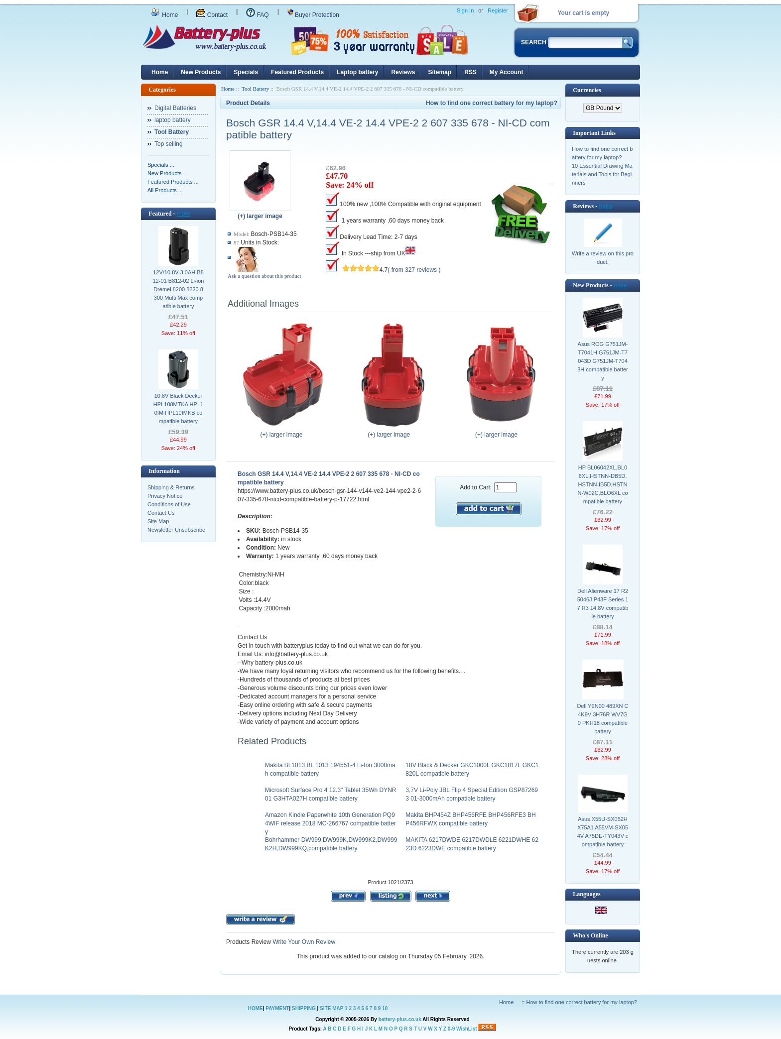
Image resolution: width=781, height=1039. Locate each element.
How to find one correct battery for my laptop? (491, 103)
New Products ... (167, 173)
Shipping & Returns (171, 487)
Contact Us (160, 513)
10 (385, 1008)
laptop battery (172, 119)
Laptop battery (357, 72)
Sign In (465, 10)
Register (498, 10)
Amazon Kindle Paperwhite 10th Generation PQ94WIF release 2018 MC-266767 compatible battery (330, 823)
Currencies (587, 90)
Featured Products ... (173, 182)
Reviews (403, 72)
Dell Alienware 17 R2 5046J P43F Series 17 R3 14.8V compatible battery (603, 603)
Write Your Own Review (303, 941)
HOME (255, 1008)
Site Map (158, 521)
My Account (506, 72)
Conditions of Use (169, 504)
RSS (470, 72)
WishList (466, 1029)
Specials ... (160, 165)
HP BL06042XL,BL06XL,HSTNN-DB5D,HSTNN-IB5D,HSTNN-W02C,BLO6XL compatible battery (602, 484)
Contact (212, 14)
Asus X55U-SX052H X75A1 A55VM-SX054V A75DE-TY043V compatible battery (603, 831)
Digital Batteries (175, 108)
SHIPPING (304, 1008)
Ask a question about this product (264, 276)
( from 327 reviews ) (414, 269)
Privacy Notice (164, 496)
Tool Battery (255, 89)
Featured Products (297, 72)
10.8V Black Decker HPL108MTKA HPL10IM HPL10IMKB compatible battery (178, 408)
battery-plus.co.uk (400, 1019)
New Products (201, 72)
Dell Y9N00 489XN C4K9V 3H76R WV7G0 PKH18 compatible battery (602, 718)
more (183, 213)
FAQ (257, 14)
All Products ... (165, 190)
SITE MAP (331, 1008)
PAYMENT (277, 1008)
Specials (246, 72)
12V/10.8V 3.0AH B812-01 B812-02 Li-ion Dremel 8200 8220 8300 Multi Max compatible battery (178, 289)
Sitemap (439, 72)
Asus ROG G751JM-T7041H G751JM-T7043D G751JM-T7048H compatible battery (602, 361)
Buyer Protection (313, 14)
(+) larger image (284, 431)
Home (164, 14)
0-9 (451, 1029)
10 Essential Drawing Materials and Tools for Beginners (602, 174)
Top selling (168, 143)
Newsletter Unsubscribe (176, 530)
